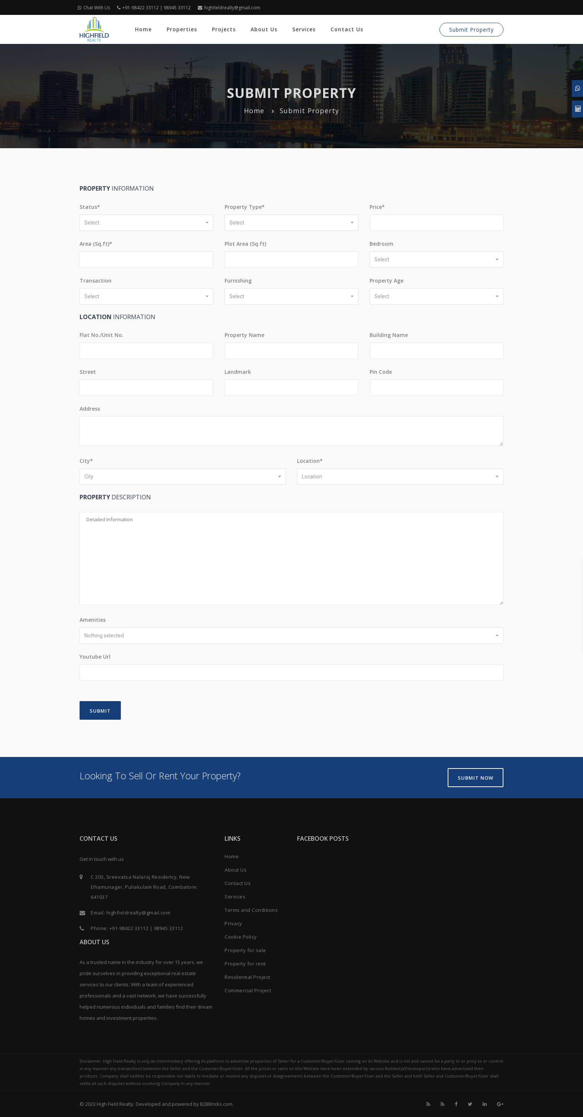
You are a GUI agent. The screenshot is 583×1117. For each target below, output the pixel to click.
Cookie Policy (241, 936)
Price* (377, 206)
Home (143, 29)
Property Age (386, 280)
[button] (146, 223)
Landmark (238, 371)
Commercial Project (248, 990)
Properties (182, 29)
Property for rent (245, 963)
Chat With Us (94, 7)
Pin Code (381, 371)
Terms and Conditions (251, 910)
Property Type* (245, 206)
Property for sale (245, 950)
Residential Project (247, 977)
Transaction (96, 280)
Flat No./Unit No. (101, 334)
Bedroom (381, 243)
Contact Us (347, 29)
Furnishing (238, 280)
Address (90, 408)
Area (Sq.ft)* (96, 243)
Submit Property (471, 29)
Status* (90, 206)
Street (88, 371)
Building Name (389, 334)
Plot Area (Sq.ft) (245, 243)
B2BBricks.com (216, 1104)
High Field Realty (115, 1104)
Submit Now (475, 777)
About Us (264, 29)
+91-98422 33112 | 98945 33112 (154, 7)
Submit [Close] (100, 710)
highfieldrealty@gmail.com (229, 7)
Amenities (93, 619)
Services (304, 29)
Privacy (233, 923)
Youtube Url (95, 656)
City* (86, 460)
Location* (310, 460)
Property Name (244, 334)
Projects (224, 29)
